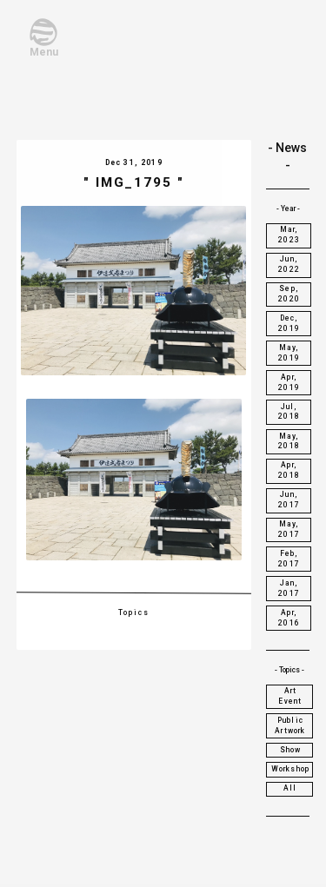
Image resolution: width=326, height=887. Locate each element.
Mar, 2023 (289, 234)
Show (291, 749)
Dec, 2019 (289, 323)
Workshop (290, 769)
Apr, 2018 (289, 470)
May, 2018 (289, 441)
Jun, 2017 (289, 499)
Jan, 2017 (289, 588)
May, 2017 (289, 529)
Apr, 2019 (289, 382)
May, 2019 (289, 352)
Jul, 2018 (289, 411)
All (290, 788)
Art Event (290, 695)
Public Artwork (290, 725)
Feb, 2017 (289, 558)
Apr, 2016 (289, 617)
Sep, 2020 (289, 293)
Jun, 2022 (289, 264)
